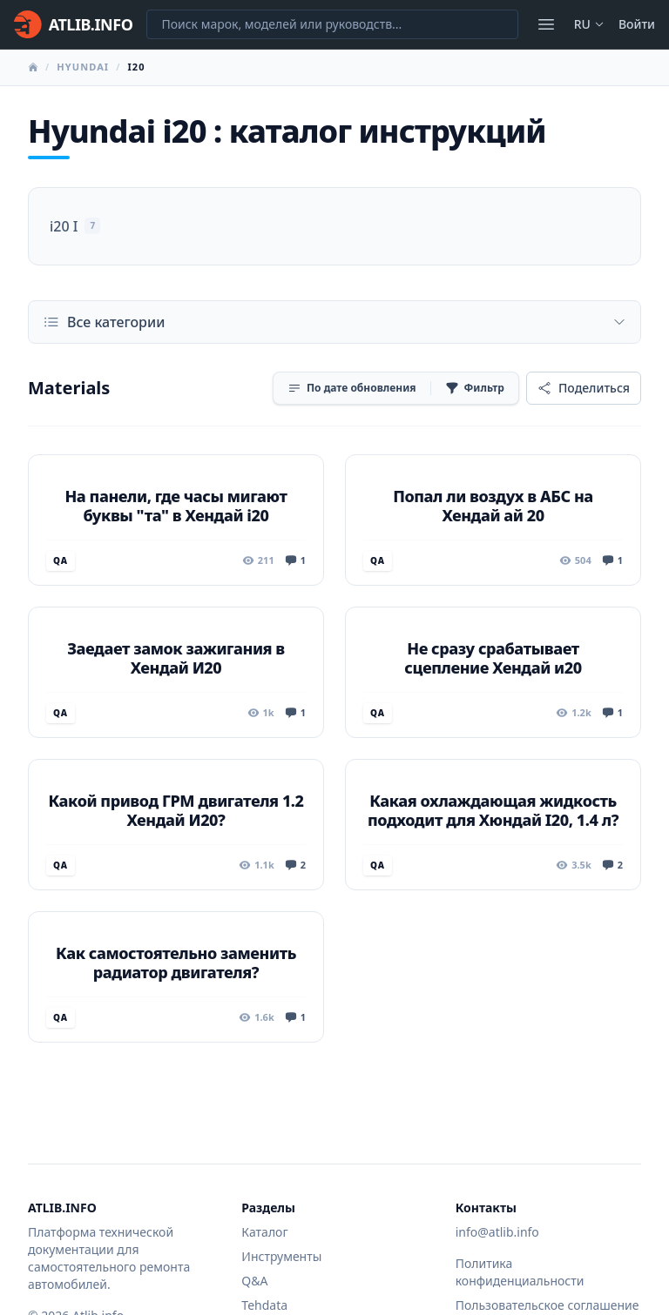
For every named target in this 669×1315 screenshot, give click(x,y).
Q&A (254, 1280)
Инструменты (281, 1256)
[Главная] (73, 24)
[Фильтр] (475, 388)
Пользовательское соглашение (547, 1305)
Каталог (264, 1232)
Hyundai (83, 66)
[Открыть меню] (546, 24)
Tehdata (264, 1305)
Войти (636, 24)
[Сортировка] (352, 388)
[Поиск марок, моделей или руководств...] (331, 24)
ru (589, 24)
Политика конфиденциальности (520, 1272)
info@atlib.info (497, 1232)
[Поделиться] (583, 388)
